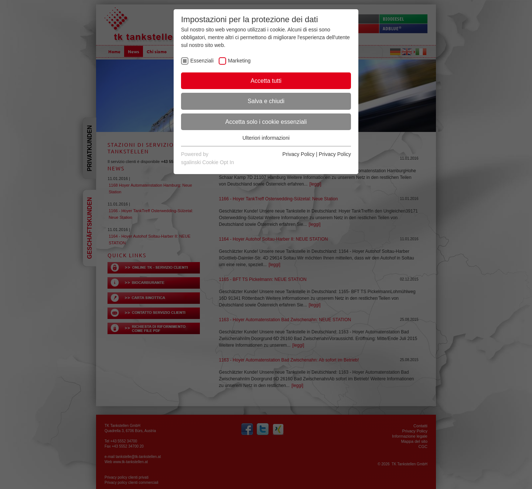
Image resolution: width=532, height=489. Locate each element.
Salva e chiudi (266, 101)
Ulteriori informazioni (266, 138)
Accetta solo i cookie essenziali (266, 122)
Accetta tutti (266, 81)
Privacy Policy (298, 154)
